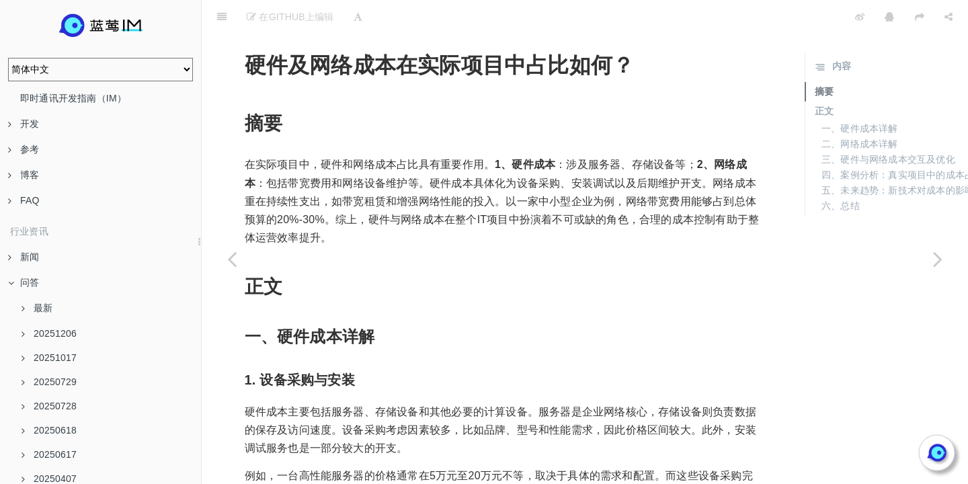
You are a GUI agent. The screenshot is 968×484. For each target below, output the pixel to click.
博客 (23, 174)
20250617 (49, 454)
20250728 (49, 406)
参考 (23, 149)
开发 (23, 123)
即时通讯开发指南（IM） (73, 98)
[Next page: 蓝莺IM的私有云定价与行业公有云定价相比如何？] (938, 259)
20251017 (49, 357)
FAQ (24, 200)
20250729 (49, 381)
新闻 (23, 256)
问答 (23, 282)
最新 (37, 307)
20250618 (49, 430)
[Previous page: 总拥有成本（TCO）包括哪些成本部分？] (232, 259)
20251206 (49, 333)
